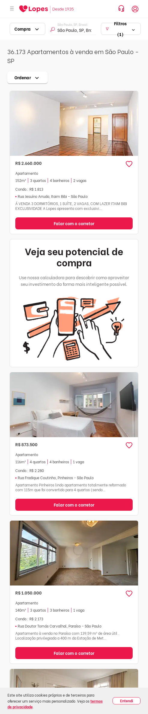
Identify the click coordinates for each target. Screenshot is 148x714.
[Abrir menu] (12, 9)
